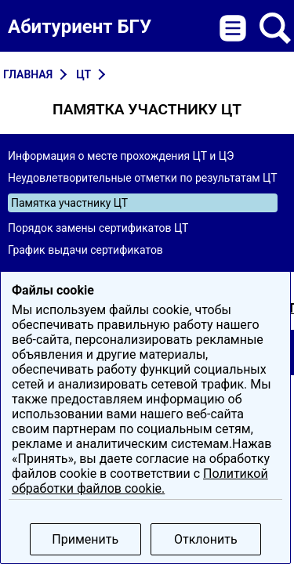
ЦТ (83, 74)
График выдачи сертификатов (85, 250)
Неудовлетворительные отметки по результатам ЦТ (143, 178)
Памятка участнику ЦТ (69, 203)
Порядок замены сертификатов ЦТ (98, 228)
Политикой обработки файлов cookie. (140, 481)
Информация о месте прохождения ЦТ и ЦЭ (121, 156)
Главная (28, 74)
